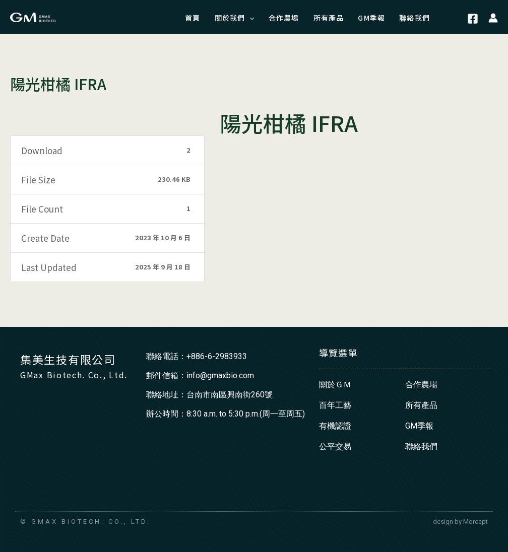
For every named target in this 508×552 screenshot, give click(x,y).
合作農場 (421, 384)
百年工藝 (335, 405)
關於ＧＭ (335, 384)
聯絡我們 (421, 446)
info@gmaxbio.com (220, 375)
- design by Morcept (458, 521)
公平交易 (335, 446)
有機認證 (335, 426)
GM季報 (419, 426)
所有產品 (421, 405)
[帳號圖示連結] (493, 17)
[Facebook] (472, 18)
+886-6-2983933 (216, 356)
